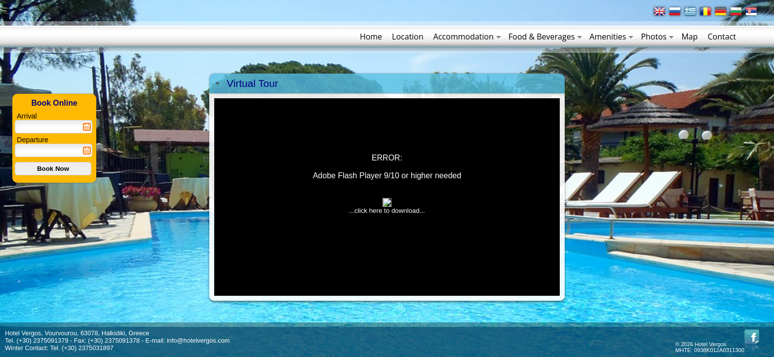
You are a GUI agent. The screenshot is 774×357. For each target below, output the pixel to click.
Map (689, 36)
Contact (722, 36)
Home (371, 36)
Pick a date (87, 127)
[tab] (387, 83)
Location (408, 36)
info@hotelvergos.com (198, 340)
